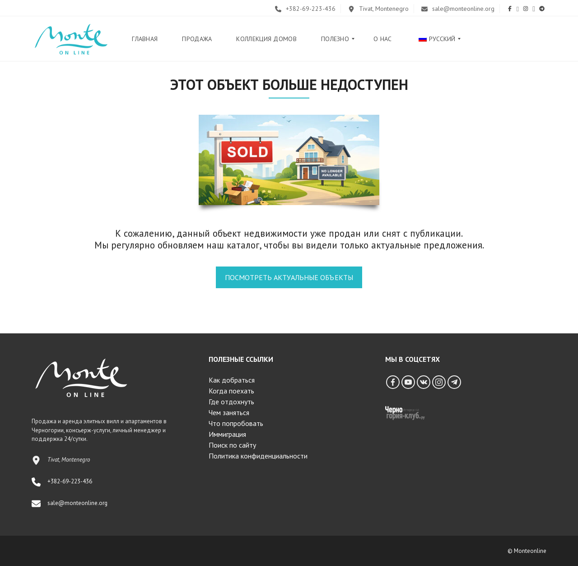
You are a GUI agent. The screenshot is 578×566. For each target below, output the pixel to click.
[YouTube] (408, 382)
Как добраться (232, 379)
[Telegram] (454, 382)
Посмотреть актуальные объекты (289, 277)
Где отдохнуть (231, 401)
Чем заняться (229, 412)
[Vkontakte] (423, 382)
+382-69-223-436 (305, 9)
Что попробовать (236, 423)
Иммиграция (227, 434)
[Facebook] (393, 382)
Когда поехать (231, 390)
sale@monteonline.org (457, 9)
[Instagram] (439, 382)
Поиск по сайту (232, 444)
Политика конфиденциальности (258, 455)
